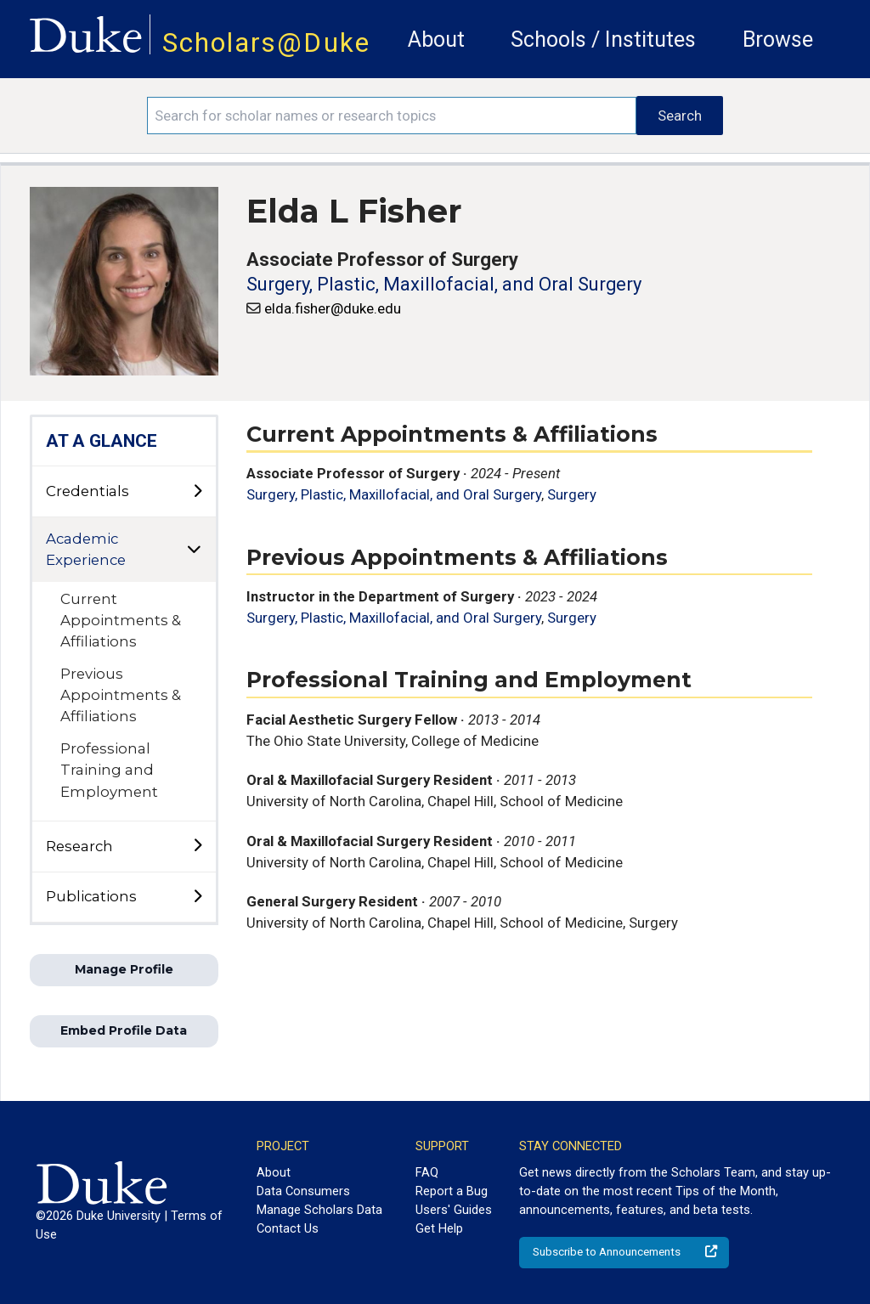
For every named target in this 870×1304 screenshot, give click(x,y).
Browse (778, 39)
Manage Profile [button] (124, 969)
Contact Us (288, 1228)
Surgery (571, 494)
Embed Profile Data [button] (123, 1030)
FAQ (426, 1172)
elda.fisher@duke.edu (332, 308)
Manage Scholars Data (319, 1209)
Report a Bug (451, 1191)
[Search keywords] (391, 115)
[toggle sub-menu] (197, 491)
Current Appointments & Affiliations (120, 620)
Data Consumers (303, 1191)
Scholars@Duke (266, 43)
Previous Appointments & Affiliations (120, 695)
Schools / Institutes (603, 39)
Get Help (439, 1228)
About (436, 39)
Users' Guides (453, 1209)
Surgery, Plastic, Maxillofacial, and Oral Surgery (443, 284)
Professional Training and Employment (109, 769)
